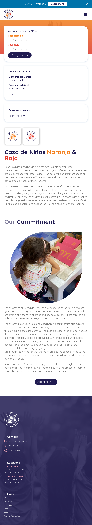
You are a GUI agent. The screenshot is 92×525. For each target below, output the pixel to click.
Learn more (57, 3)
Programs (8, 505)
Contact (7, 512)
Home (6, 498)
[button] (86, 14)
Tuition (7, 509)
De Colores (8, 501)
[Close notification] (87, 4)
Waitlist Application (12, 516)
